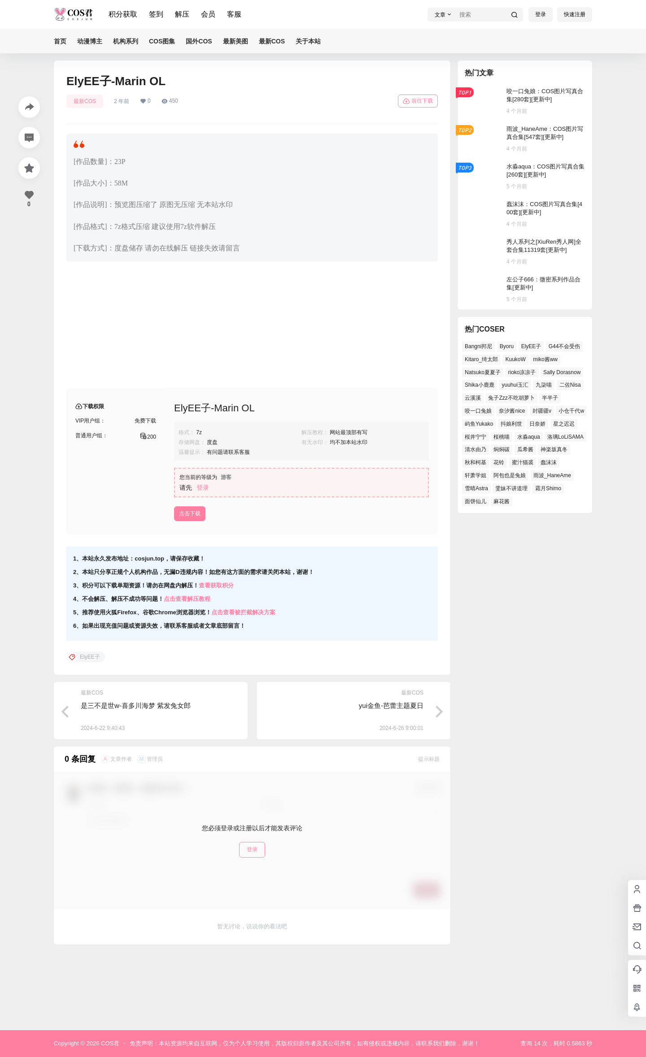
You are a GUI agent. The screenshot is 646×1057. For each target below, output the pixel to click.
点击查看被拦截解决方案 (243, 684)
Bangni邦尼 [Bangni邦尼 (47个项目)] (478, 346)
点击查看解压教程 (187, 671)
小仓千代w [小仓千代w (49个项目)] (571, 411)
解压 (182, 14)
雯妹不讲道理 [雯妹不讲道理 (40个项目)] (511, 488)
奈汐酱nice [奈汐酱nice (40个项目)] (512, 411)
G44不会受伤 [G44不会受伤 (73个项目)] (565, 346)
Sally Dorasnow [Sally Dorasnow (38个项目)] (562, 372)
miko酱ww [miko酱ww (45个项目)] (545, 359)
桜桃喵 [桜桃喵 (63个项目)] (501, 437)
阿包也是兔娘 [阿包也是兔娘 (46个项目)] (509, 475)
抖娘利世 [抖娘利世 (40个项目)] (511, 424)
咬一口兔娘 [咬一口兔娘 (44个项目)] (478, 411)
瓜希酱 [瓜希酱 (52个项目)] (525, 449)
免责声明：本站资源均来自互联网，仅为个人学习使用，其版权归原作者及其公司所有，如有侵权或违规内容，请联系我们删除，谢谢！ (305, 1043)
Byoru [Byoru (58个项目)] (507, 346)
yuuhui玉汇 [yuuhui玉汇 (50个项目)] (515, 385)
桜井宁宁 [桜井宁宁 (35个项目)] (475, 437)
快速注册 (574, 14)
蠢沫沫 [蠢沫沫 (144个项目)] (549, 462)
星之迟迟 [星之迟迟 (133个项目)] (564, 424)
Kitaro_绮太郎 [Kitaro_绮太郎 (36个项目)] (481, 359)
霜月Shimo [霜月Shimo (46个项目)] (548, 488)
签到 (156, 14)
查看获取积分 (216, 657)
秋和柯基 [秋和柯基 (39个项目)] (475, 462)
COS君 (109, 1043)
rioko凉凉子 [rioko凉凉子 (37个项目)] (522, 372)
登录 (540, 14)
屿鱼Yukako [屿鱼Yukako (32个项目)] (479, 424)
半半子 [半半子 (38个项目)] (550, 398)
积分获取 (123, 14)
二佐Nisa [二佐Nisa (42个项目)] (570, 385)
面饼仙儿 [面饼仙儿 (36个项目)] (475, 501)
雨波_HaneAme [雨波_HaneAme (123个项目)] (552, 475)
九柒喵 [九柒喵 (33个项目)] (544, 385)
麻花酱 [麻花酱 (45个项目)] (501, 501)
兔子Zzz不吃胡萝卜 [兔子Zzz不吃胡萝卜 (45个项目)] (511, 398)
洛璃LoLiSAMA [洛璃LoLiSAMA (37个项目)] (565, 437)
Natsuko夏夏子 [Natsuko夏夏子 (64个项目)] (483, 372)
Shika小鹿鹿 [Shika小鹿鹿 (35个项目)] (479, 385)
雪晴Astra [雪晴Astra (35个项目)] (476, 488)
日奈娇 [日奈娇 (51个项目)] (537, 424)
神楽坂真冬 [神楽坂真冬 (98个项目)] (554, 449)
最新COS (85, 101)
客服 (234, 14)
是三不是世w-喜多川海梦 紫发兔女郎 (136, 777)
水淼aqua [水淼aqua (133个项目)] (528, 437)
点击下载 (190, 585)
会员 (208, 14)
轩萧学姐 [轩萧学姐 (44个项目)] (475, 475)
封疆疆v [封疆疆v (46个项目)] (542, 411)
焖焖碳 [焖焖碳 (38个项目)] (501, 449)
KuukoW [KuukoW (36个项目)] (515, 359)
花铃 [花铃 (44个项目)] (498, 462)
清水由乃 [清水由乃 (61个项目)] (475, 449)
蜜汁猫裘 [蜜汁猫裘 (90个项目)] (522, 462)
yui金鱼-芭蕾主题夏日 (391, 777)
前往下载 (418, 101)
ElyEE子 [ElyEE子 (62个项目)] (531, 346)
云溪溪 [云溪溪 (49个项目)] (473, 398)
